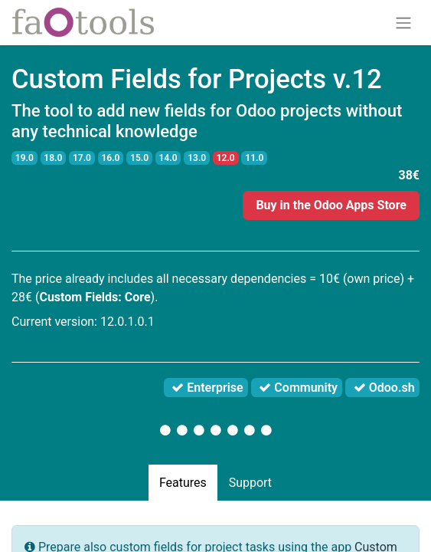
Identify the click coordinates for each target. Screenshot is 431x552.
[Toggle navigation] (403, 22)
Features (183, 482)
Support (250, 482)
